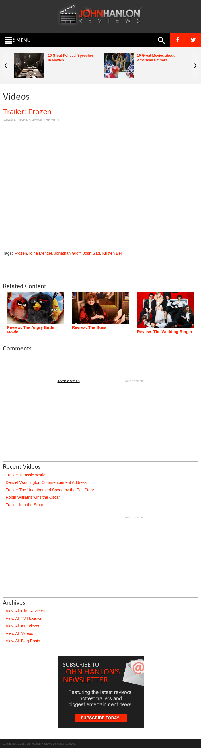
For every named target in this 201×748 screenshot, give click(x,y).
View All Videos (19, 633)
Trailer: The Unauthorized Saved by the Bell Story (50, 490)
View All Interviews (22, 626)
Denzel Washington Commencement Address (46, 482)
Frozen (20, 253)
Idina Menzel (40, 253)
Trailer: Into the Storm (25, 504)
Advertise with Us (69, 381)
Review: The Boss (89, 327)
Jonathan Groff (67, 253)
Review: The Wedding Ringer (164, 331)
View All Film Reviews (25, 611)
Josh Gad (91, 253)
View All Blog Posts (23, 641)
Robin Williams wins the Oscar (33, 497)
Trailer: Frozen (27, 111)
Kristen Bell (112, 253)
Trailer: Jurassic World (25, 475)
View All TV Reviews (24, 618)
